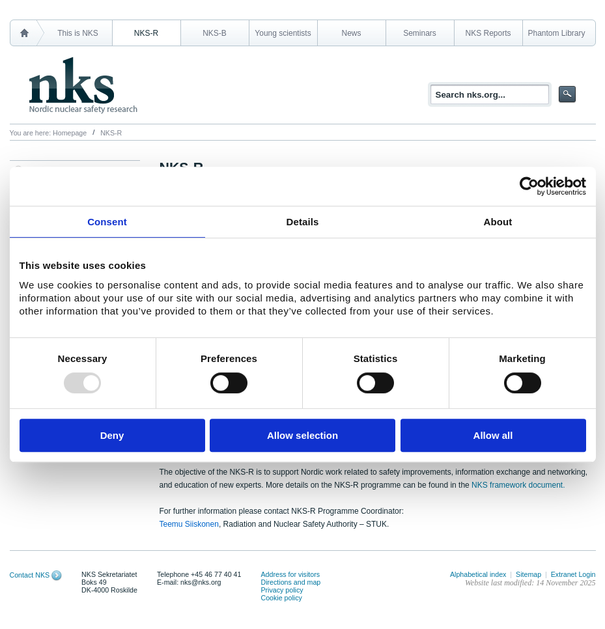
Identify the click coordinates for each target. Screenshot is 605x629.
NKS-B (215, 33)
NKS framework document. (518, 485)
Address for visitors (290, 574)
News (351, 33)
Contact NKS (30, 575)
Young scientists (283, 33)
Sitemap (528, 574)
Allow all (493, 435)
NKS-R (146, 33)
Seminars (419, 33)
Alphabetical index (478, 574)
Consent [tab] (107, 221)
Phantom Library (556, 33)
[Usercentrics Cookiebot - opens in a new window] (529, 186)
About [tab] (498, 221)
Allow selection (302, 435)
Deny (112, 435)
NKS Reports (488, 33)
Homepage (70, 133)
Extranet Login (573, 574)
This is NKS (77, 33)
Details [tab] (303, 221)
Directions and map (290, 582)
